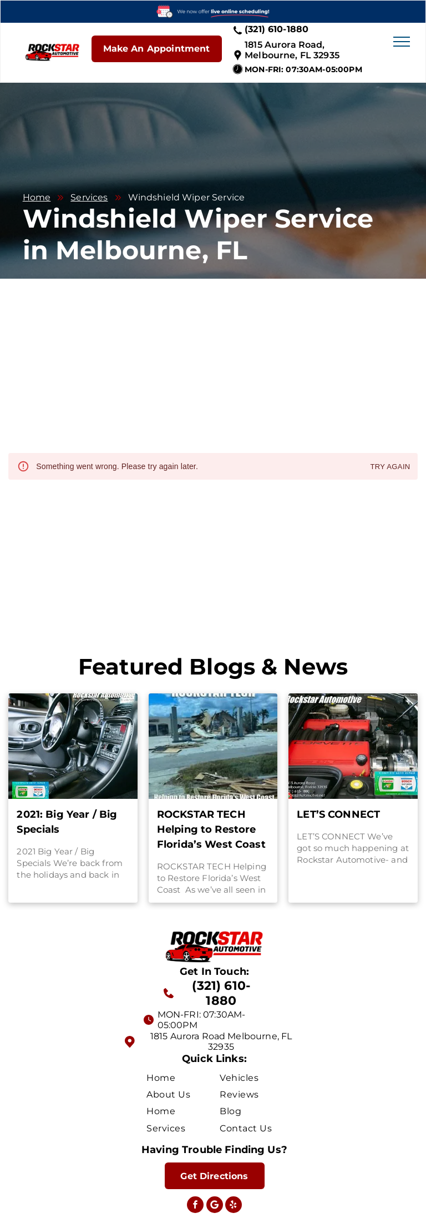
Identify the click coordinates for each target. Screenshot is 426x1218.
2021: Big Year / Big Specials (67, 822)
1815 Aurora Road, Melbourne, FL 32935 (292, 50)
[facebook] (195, 1206)
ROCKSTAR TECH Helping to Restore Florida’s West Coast (211, 829)
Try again (390, 467)
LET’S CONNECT (338, 814)
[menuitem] (186, 1077)
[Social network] (214, 1206)
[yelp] (233, 1206)
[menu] (401, 41)
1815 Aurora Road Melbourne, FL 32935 (221, 1041)
